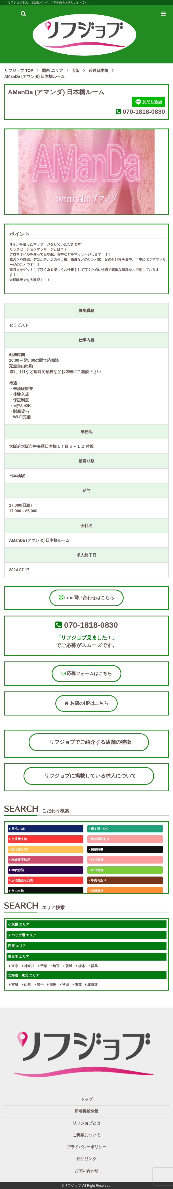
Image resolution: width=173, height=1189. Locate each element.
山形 (26, 985)
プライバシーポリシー (86, 1147)
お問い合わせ (86, 1170)
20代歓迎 (96, 859)
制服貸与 (96, 890)
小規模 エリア (18, 924)
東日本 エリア (18, 957)
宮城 (13, 985)
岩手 (39, 985)
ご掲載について (86, 1135)
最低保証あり (99, 839)
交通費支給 (18, 839)
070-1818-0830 (144, 111)
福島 (51, 985)
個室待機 (96, 849)
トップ (86, 1099)
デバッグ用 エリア (22, 935)
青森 (77, 985)
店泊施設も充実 (21, 880)
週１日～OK (98, 828)
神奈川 (28, 966)
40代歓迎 (96, 870)
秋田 (64, 985)
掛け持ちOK (19, 849)
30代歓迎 (16, 870)
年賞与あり (97, 880)
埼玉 (55, 966)
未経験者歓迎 (19, 859)
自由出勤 (16, 890)
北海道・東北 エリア (23, 975)
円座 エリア (17, 946)
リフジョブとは (86, 1123)
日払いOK (17, 828)
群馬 (93, 966)
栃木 (80, 966)
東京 (13, 966)
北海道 (91, 985)
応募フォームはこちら (86, 673)
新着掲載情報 (86, 1111)
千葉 (42, 966)
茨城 (68, 966)
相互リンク (86, 1158)
